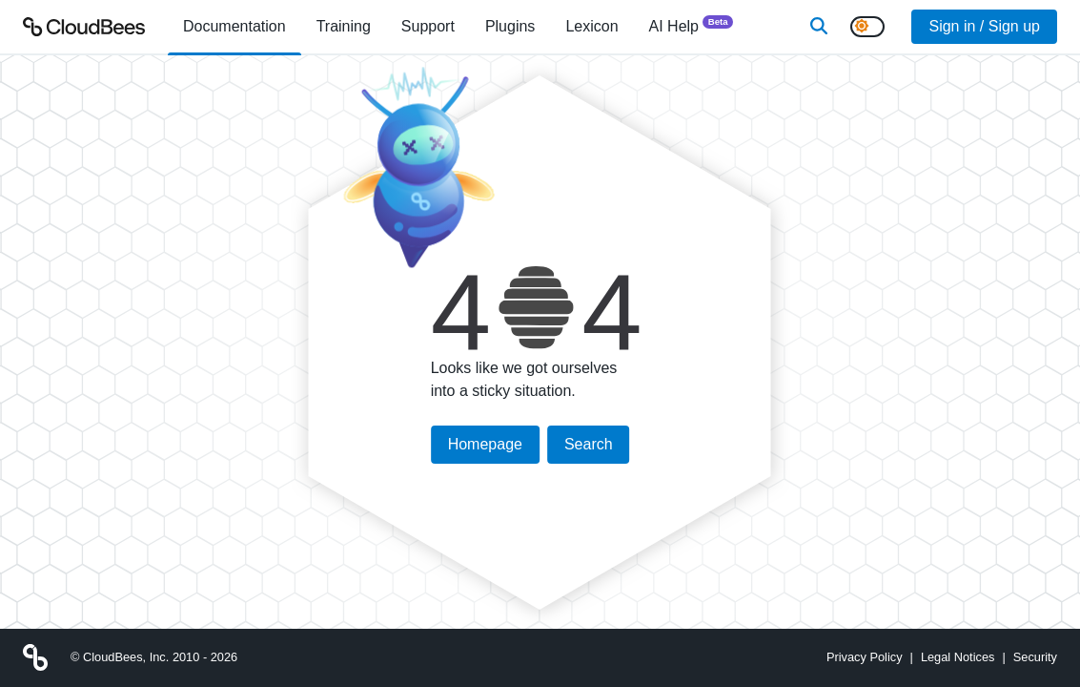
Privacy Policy (864, 657)
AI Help (691, 25)
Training (343, 26)
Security (1035, 657)
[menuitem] (234, 26)
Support (428, 26)
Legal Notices (958, 657)
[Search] (819, 27)
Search (588, 444)
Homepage (485, 444)
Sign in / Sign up (984, 26)
